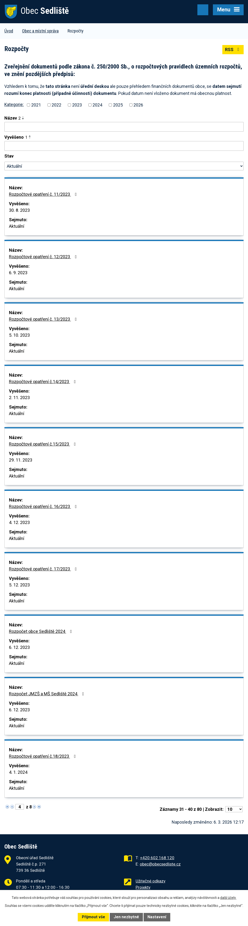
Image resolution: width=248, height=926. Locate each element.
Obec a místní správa (40, 30)
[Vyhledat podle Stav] (124, 166)
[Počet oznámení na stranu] (234, 809)
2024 (97, 104)
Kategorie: (14, 104)
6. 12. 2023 (19, 647)
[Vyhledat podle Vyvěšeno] (124, 146)
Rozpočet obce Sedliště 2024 (41, 631)
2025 (118, 104)
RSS (233, 49)
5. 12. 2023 (19, 584)
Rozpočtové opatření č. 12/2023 (44, 256)
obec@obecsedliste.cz (160, 864)
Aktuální (16, 226)
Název (12, 118)
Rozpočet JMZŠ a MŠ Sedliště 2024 (47, 693)
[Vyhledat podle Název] (124, 127)
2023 (77, 104)
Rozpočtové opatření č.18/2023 (43, 756)
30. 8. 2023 (19, 210)
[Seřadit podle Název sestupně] (23, 119)
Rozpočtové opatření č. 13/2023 (44, 319)
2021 (36, 104)
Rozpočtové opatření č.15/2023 (43, 444)
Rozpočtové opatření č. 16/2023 (44, 506)
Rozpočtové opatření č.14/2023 (43, 381)
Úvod (8, 30)
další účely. (228, 898)
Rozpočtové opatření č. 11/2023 (44, 194)
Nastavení (156, 917)
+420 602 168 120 (157, 857)
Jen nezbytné (126, 917)
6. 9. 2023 (18, 272)
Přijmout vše (93, 917)
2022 (56, 104)
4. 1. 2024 (18, 772)
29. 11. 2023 (20, 460)
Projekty (143, 887)
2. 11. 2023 (19, 397)
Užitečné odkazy (150, 881)
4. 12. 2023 (19, 522)
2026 (138, 104)
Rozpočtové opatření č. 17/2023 (44, 568)
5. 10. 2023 (19, 335)
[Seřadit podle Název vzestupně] (23, 117)
